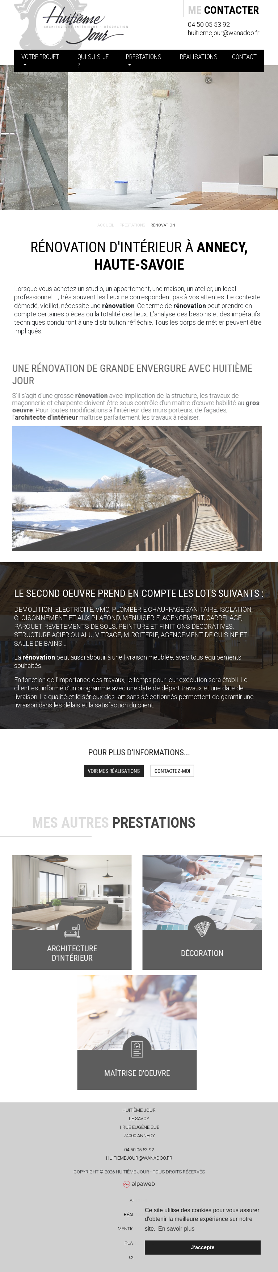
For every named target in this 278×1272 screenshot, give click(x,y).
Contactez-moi (164, 769)
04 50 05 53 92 (209, 24)
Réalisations (199, 57)
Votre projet (40, 57)
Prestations (143, 57)
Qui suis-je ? (93, 61)
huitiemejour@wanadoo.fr (224, 33)
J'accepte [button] (202, 1247)
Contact (244, 57)
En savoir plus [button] (176, 1229)
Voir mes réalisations (120, 769)
